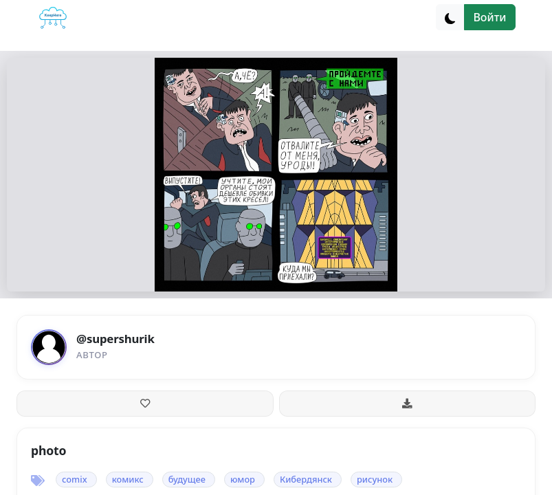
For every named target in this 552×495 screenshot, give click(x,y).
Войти (489, 17)
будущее (187, 479)
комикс (128, 479)
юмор (242, 479)
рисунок (375, 479)
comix (74, 479)
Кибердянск (306, 479)
